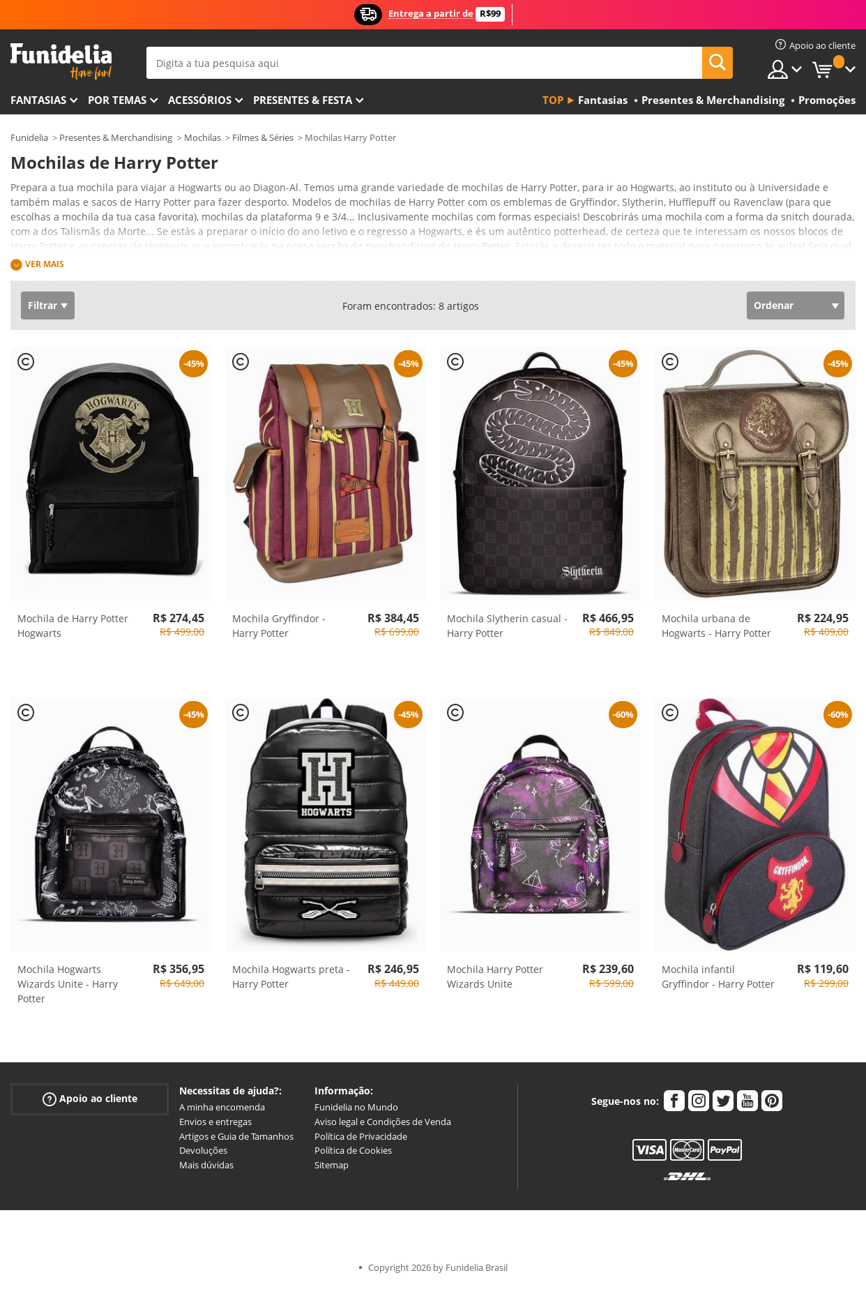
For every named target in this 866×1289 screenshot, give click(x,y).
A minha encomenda (222, 1107)
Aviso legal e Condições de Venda (382, 1121)
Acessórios (199, 100)
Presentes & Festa (302, 100)
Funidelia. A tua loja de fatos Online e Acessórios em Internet (61, 61)
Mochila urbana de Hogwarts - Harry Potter (716, 626)
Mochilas (202, 137)
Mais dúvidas (206, 1165)
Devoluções (203, 1150)
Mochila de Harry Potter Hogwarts (72, 626)
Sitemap (331, 1165)
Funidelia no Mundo (356, 1107)
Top (552, 100)
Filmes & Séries (263, 137)
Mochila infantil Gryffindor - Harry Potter (718, 976)
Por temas (117, 100)
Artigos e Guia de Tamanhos (236, 1136)
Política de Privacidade (360, 1136)
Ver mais (44, 264)
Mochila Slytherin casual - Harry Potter (507, 626)
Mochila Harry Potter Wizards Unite (495, 976)
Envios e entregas (215, 1121)
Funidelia (29, 137)
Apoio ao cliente (90, 1099)
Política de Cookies (353, 1150)
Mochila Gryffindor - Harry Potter (279, 626)
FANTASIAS (38, 100)
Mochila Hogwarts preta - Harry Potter (291, 976)
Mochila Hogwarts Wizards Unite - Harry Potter (67, 984)
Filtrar (42, 305)
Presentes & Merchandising (115, 137)
